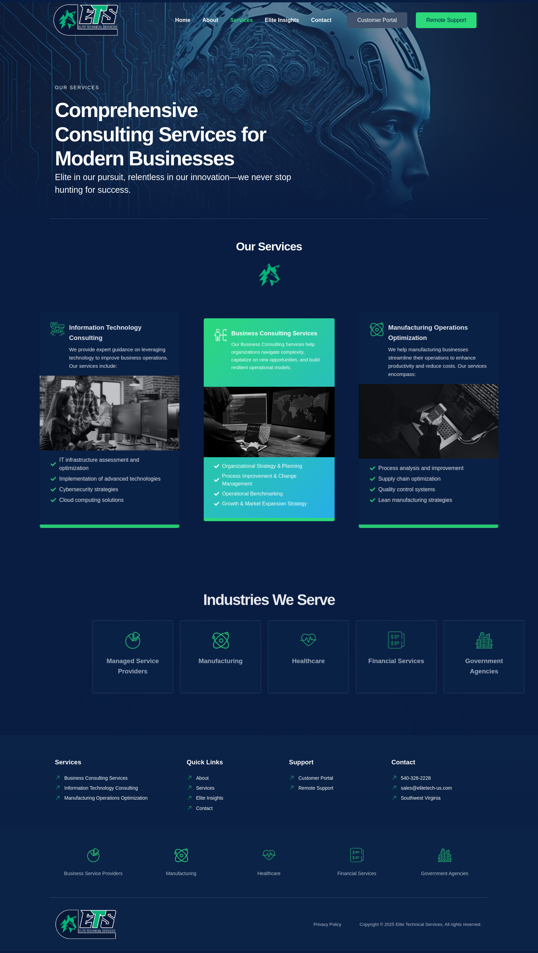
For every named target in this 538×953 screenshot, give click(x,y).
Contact (321, 20)
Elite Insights (282, 20)
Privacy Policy (327, 926)
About (210, 20)
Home (182, 20)
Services (241, 20)
